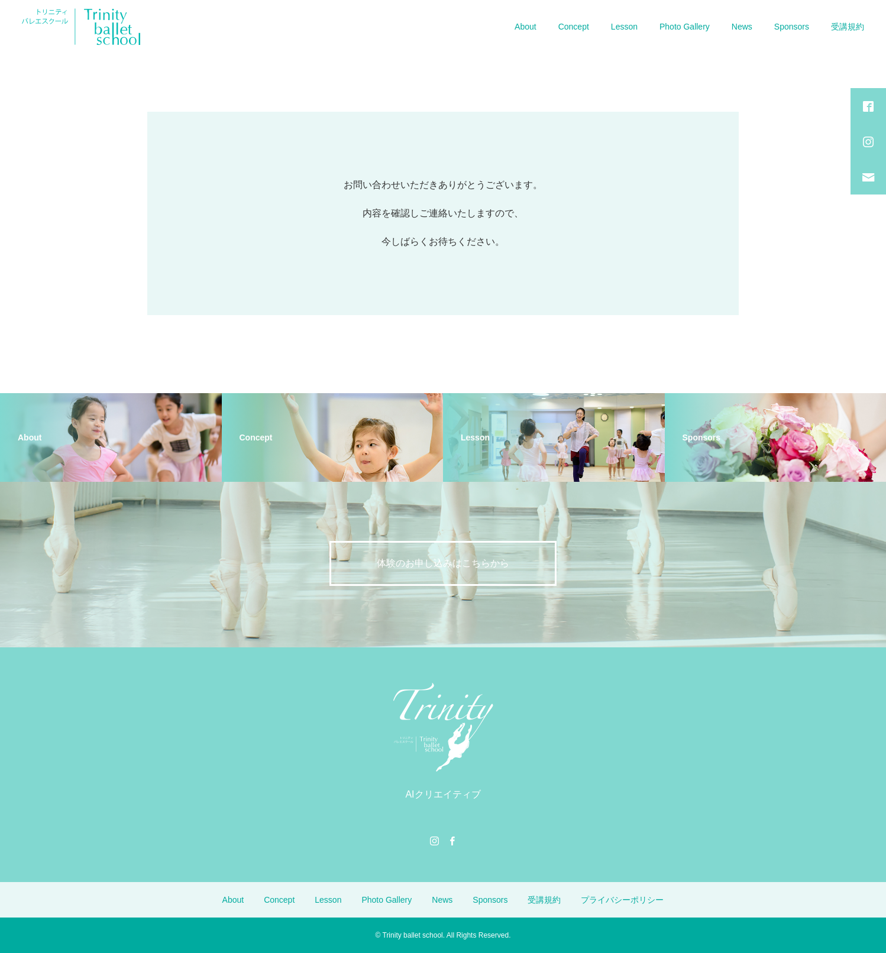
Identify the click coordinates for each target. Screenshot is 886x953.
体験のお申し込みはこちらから (443, 563)
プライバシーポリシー (622, 900)
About (525, 26)
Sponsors (791, 26)
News (742, 26)
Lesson (624, 26)
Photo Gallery (684, 26)
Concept (573, 26)
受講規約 (847, 26)
